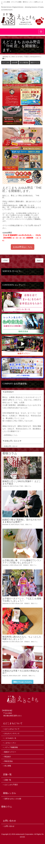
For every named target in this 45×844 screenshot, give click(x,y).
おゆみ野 (14, 62)
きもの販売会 (24, 62)
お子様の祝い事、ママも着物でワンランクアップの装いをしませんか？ (21, 561)
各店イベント (35, 62)
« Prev (5, 260)
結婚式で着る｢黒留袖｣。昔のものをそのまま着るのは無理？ (21, 520)
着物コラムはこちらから (22, 682)
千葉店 (26, 56)
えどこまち (5, 62)
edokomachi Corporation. (25, 834)
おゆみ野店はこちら (22, 247)
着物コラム (28, 486)
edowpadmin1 (35, 56)
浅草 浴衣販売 (22, 675)
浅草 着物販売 (24, 565)
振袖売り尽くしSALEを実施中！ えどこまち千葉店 (21, 482)
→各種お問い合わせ (10, 446)
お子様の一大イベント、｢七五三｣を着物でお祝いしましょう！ (21, 599)
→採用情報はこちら (10, 435)
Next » (39, 260)
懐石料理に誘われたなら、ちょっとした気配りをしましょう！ (21, 638)
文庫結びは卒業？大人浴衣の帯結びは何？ (20, 672)
